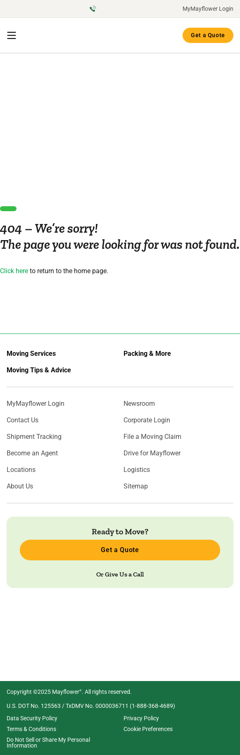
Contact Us (22, 420)
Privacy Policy (141, 718)
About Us (20, 486)
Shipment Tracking (34, 436)
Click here (14, 271)
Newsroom (139, 403)
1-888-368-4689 (152, 706)
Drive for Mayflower (152, 453)
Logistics (137, 470)
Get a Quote (208, 35)
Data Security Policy (32, 718)
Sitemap (136, 486)
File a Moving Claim (152, 436)
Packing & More (147, 353)
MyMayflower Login (208, 9)
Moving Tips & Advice (39, 370)
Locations (21, 470)
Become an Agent (32, 453)
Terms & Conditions (31, 729)
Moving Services (31, 353)
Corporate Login (147, 420)
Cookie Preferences (148, 729)
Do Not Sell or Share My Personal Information (48, 742)
